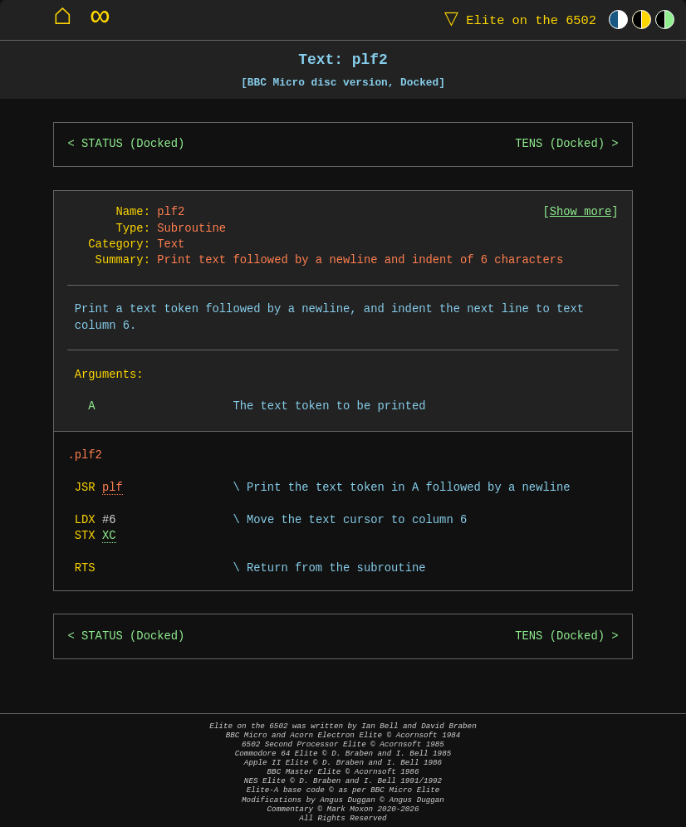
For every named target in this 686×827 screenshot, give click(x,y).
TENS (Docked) (560, 144)
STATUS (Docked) (132, 144)
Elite (516, 19)
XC (109, 536)
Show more (581, 212)
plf (112, 488)
